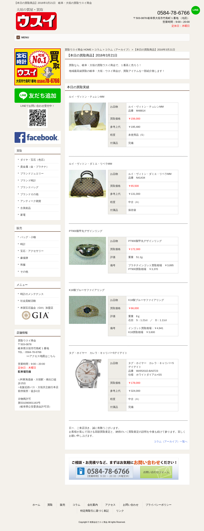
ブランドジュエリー (32, 173)
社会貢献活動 (28, 300)
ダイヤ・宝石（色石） (33, 159)
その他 (24, 271)
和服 (23, 264)
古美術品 (25, 208)
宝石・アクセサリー (32, 250)
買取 (19, 150)
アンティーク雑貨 (30, 201)
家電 (23, 214)
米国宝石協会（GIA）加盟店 (38, 313)
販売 (19, 228)
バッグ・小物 (28, 237)
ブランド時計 (28, 180)
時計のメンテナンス (32, 294)
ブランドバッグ (29, 187)
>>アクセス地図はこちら (40, 356)
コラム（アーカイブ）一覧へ (170, 441)
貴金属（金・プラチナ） (34, 166)
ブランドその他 (29, 194)
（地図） (184, 18)
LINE (196, 9)
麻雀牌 (24, 257)
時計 (23, 244)
